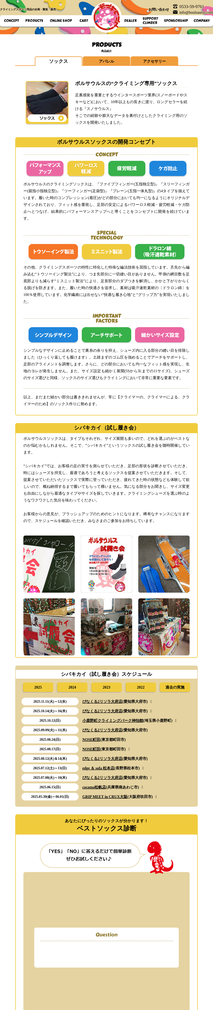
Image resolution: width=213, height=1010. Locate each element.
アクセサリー (154, 61)
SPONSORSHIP (176, 20)
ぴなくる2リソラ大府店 (102, 701)
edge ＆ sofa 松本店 (98, 768)
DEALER (130, 20)
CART (83, 20)
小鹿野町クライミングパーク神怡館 (112, 720)
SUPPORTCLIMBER (150, 21)
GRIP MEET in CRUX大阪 (104, 797)
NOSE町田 (91, 739)
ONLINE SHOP (61, 20)
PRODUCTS (34, 20)
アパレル (106, 61)
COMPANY (202, 20)
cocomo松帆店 (94, 787)
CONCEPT (11, 20)
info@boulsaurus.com (196, 12)
